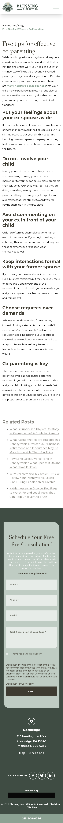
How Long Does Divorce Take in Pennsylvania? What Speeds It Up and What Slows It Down (35, 475)
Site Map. (32, 807)
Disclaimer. (55, 804)
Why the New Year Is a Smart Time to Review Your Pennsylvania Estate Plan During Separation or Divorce (35, 490)
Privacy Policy (26, 683)
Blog (20, 25)
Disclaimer (11, 683)
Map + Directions (31, 753)
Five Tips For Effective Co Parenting (23, 29)
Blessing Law (9, 25)
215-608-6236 (31, 818)
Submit (31, 691)
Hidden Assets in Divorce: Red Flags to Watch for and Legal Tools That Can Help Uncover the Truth (33, 505)
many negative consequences (26, 86)
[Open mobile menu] (56, 7)
